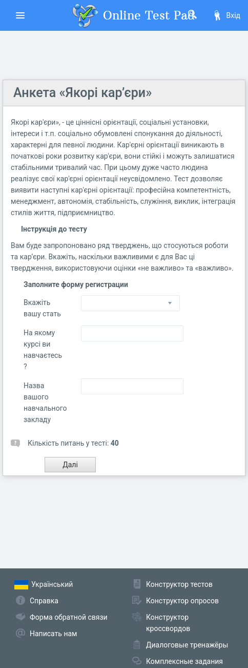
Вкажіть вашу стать (42, 308)
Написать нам (53, 633)
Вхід (226, 15)
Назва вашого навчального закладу (45, 402)
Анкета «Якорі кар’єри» (82, 92)
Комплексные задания (184, 661)
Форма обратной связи (69, 617)
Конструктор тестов (179, 584)
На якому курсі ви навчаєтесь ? (43, 350)
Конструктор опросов (182, 601)
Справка (44, 601)
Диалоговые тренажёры (187, 645)
